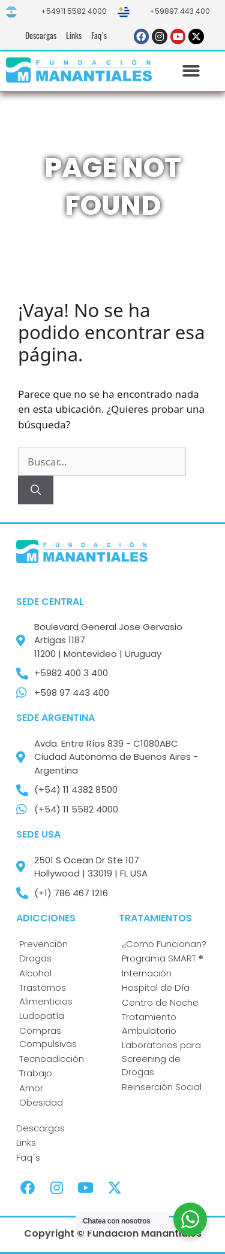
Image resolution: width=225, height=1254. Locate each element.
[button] (192, 71)
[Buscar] (35, 490)
